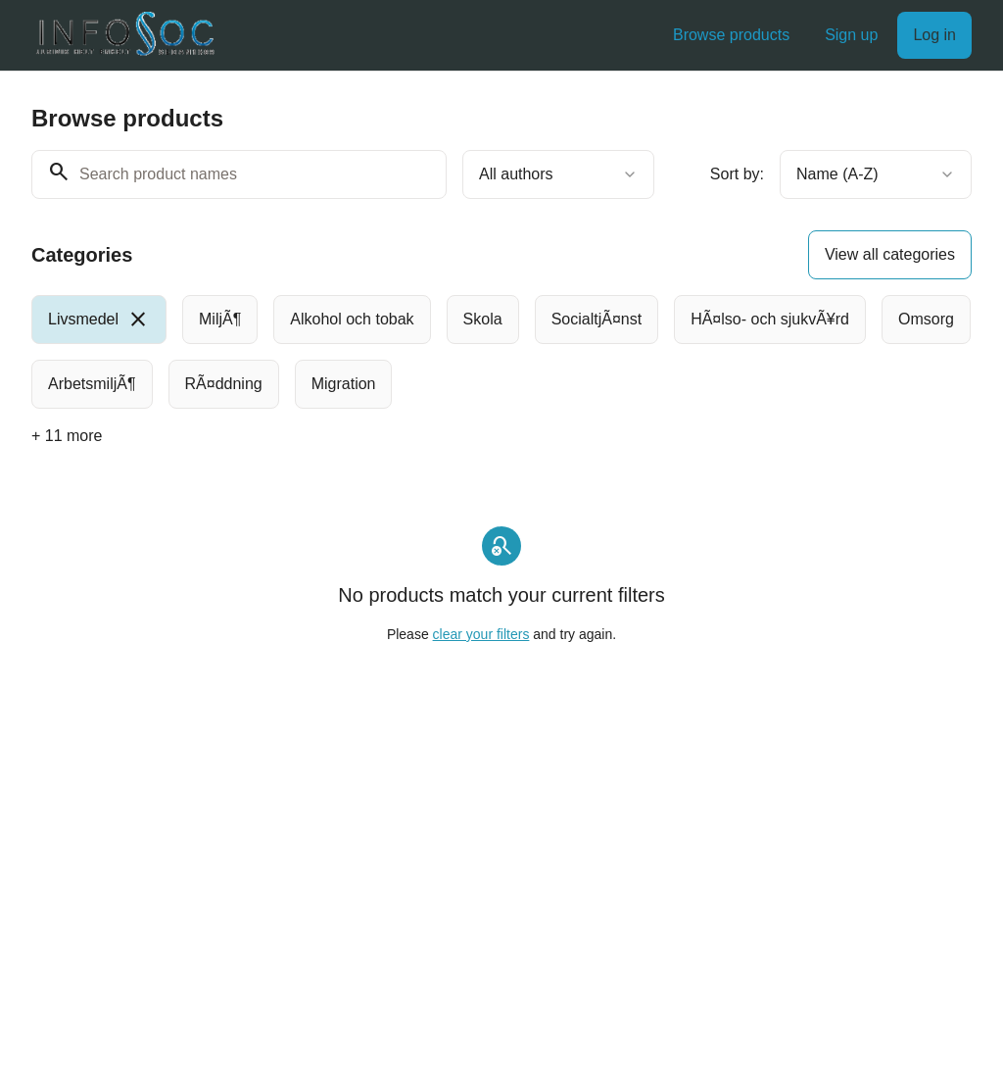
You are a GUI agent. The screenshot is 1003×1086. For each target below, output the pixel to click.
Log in (934, 34)
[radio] (99, 319)
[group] (501, 352)
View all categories (890, 254)
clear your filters (481, 634)
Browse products (731, 34)
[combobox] (558, 174)
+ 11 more (66, 435)
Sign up (851, 34)
